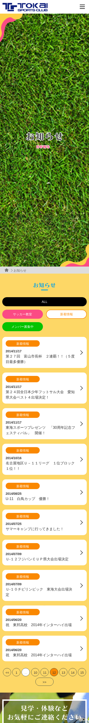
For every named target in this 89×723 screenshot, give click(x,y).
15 (82, 672)
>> (44, 682)
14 (73, 672)
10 (35, 672)
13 (63, 672)
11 (45, 672)
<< (7, 672)
